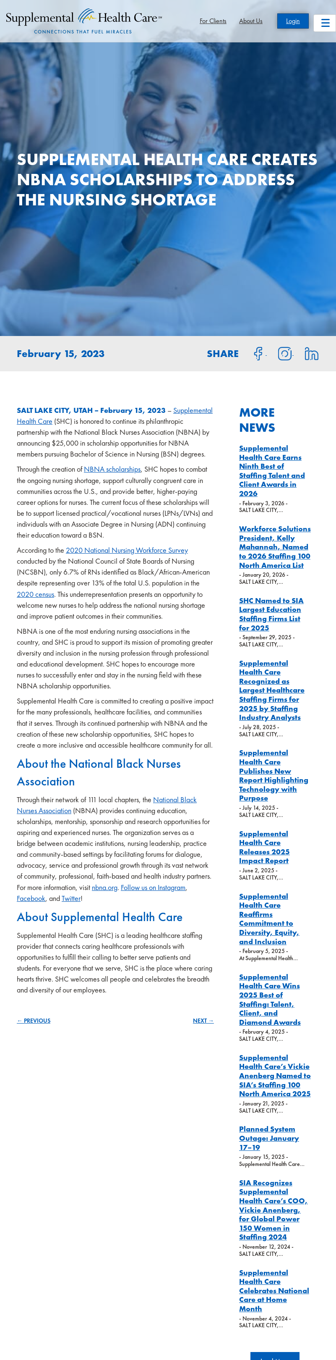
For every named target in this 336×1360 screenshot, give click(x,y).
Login (293, 20)
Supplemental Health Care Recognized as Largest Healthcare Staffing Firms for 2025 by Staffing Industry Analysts (272, 690)
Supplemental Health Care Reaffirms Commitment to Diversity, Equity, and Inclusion (269, 918)
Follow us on (139, 887)
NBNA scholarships (112, 469)
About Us (251, 20)
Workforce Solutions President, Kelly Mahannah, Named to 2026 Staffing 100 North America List (275, 547)
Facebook (31, 898)
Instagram (171, 887)
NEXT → (203, 1020)
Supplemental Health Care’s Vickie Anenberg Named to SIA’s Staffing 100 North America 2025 (275, 1075)
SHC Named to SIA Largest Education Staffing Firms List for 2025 (271, 614)
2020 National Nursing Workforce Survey (127, 550)
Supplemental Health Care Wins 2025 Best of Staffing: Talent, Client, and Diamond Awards (270, 999)
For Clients (213, 20)
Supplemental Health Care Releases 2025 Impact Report (264, 847)
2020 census (35, 594)
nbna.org (104, 887)
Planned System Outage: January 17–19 (269, 1138)
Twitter (71, 898)
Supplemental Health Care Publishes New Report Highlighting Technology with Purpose (273, 775)
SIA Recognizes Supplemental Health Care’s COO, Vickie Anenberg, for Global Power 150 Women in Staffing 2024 (273, 1210)
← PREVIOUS (33, 1020)
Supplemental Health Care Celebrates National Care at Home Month (274, 1290)
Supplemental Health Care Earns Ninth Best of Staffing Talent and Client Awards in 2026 (272, 470)
